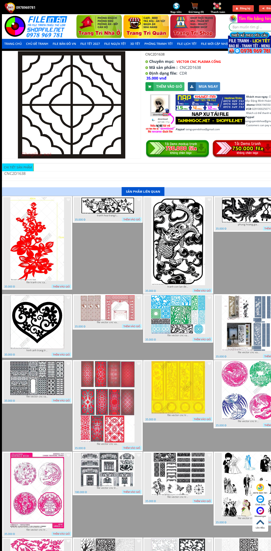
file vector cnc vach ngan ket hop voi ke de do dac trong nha (248, 352)
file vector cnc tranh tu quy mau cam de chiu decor (178, 415)
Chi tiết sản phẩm (18, 167)
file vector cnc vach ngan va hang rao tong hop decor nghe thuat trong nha (178, 335)
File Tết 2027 (90, 44)
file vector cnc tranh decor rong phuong (248, 421)
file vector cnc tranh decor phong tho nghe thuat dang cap (107, 487)
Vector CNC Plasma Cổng (198, 61)
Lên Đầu (260, 523)
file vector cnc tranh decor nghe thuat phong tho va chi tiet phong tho (178, 496)
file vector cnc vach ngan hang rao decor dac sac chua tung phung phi (37, 396)
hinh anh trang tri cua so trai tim (37, 350)
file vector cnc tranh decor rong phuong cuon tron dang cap (37, 529)
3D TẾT (135, 44)
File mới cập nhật (215, 44)
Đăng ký (243, 8)
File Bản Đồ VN (64, 44)
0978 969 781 (260, 489)
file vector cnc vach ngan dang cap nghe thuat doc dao (107, 443)
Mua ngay (203, 86)
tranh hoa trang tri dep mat (107, 215)
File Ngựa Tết (115, 44)
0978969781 (20, 7)
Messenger (260, 512)
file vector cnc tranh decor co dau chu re (248, 518)
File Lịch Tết (187, 44)
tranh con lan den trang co (178, 286)
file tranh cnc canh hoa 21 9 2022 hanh (37, 282)
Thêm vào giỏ (163, 86)
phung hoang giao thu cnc (248, 224)
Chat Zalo (260, 500)
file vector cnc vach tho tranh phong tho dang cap (107, 322)
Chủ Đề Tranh (37, 44)
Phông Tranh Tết (158, 44)
